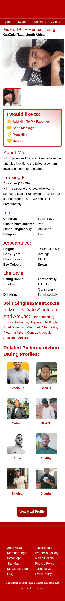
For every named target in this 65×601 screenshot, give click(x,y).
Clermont (33, 327)
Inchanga (21, 322)
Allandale (45, 332)
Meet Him (20, 134)
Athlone (23, 337)
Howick (8, 322)
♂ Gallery (54, 21)
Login (22, 21)
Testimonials (43, 547)
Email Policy (43, 574)
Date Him (19, 141)
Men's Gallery (44, 558)
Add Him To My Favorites (31, 121)
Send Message (23, 128)
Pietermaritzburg (42, 317)
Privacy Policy (44, 563)
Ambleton (10, 337)
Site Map (13, 563)
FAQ (10, 574)
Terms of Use (44, 568)
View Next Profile (32, 511)
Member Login (17, 553)
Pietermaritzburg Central (20, 332)
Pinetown (19, 327)
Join (8, 21)
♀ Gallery (37, 21)
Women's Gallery (47, 553)
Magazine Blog (17, 568)
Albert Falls (49, 327)
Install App (14, 558)
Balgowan (37, 322)
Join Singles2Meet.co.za (31, 303)
